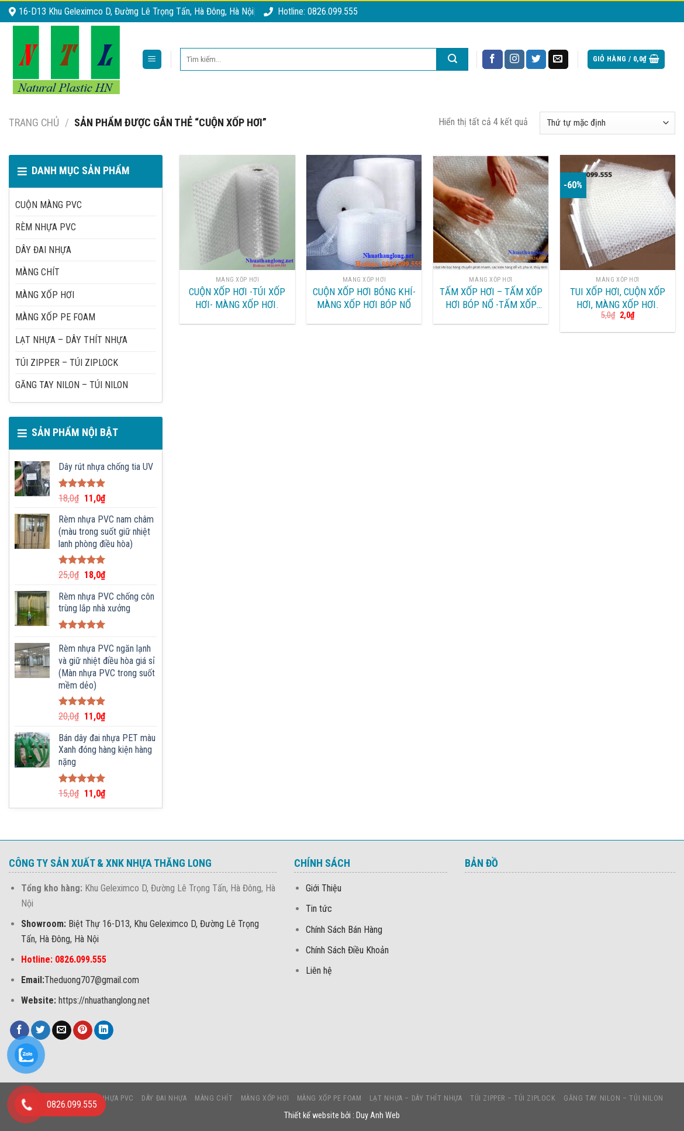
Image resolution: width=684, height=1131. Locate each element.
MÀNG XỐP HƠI (44, 294)
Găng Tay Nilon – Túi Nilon (71, 384)
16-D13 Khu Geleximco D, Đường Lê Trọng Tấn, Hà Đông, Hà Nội (131, 11)
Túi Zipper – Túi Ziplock (66, 362)
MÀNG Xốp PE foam (55, 317)
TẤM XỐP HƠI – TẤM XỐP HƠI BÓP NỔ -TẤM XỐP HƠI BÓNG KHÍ (491, 298)
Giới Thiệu (323, 888)
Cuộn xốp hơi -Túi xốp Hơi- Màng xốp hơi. (237, 298)
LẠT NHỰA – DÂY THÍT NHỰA (71, 339)
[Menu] (152, 59)
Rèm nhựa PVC (45, 227)
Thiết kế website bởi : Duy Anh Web (342, 1115)
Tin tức (319, 908)
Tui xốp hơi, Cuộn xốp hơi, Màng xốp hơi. (617, 298)
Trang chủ (34, 122)
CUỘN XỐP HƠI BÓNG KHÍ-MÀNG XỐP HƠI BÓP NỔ (364, 298)
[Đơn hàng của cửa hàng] (607, 123)
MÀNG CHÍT (37, 272)
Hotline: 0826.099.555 (311, 11)
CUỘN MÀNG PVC (48, 204)
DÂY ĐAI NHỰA (43, 249)
